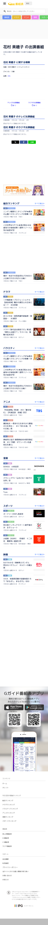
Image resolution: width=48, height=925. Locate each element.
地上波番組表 (7, 834)
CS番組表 (5, 842)
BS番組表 (5, 838)
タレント (5, 788)
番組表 (6, 17)
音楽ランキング (7, 817)
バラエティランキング (10, 809)
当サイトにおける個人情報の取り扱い (15, 871)
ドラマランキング (8, 805)
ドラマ (16, 17)
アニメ (26, 17)
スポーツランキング (9, 821)
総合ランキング (7, 800)
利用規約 (5, 863)
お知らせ (5, 880)
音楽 (35, 17)
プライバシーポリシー (10, 867)
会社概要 (5, 859)
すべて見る (40, 203)
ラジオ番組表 (7, 846)
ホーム (4, 783)
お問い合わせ (7, 875)
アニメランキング (8, 813)
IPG (9, 76)
